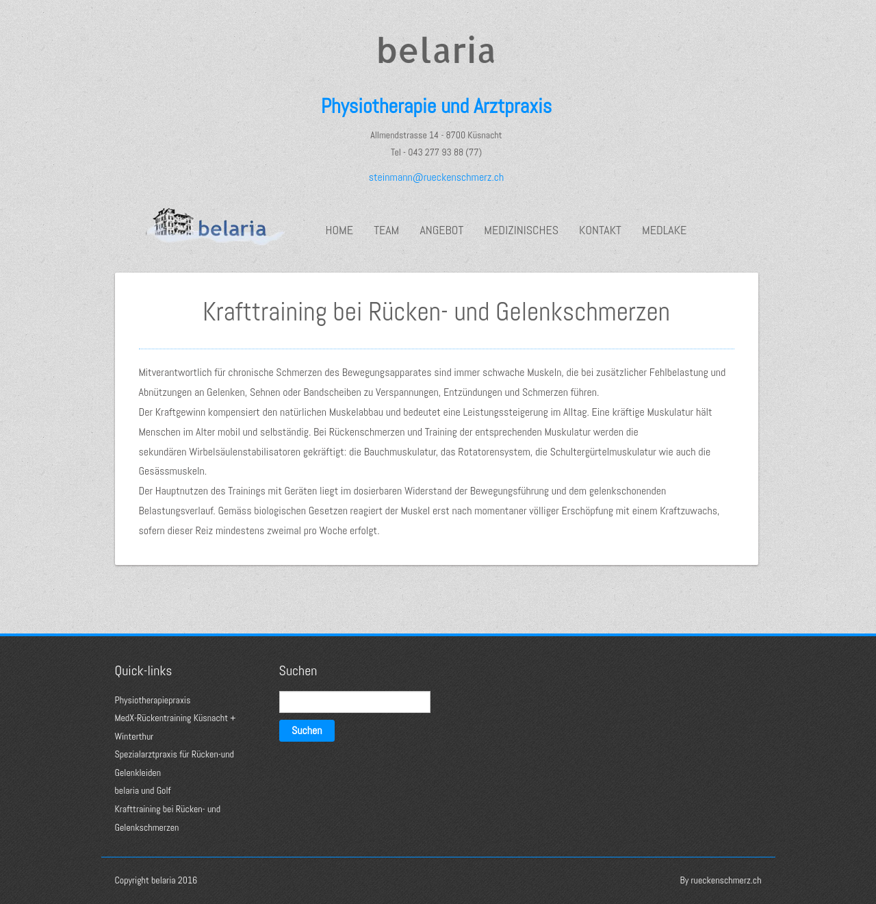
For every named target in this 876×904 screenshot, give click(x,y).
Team (386, 230)
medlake (664, 230)
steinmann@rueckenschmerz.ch (436, 177)
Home (340, 230)
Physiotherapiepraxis (153, 700)
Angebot (441, 230)
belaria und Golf (143, 790)
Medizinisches (521, 230)
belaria (436, 49)
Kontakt (600, 230)
